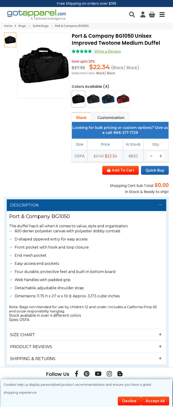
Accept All (155, 401)
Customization (110, 118)
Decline (129, 401)
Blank (81, 118)
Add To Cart (120, 170)
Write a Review (107, 51)
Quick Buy (155, 170)
